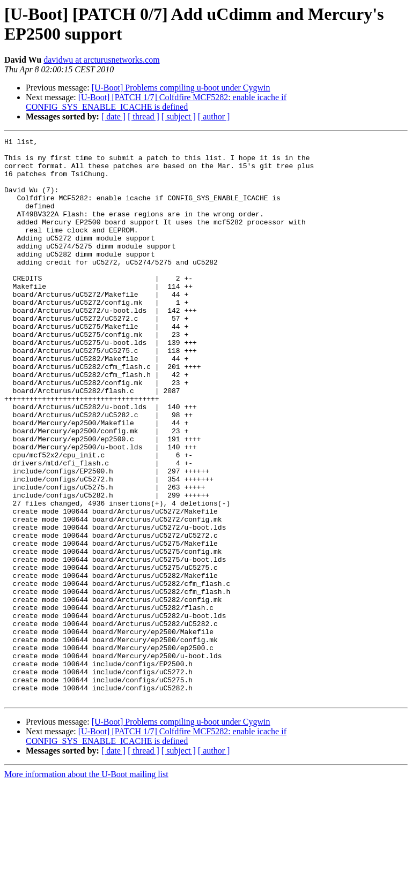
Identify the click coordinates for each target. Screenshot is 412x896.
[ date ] (113, 116)
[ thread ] (143, 116)
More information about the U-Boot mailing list (86, 886)
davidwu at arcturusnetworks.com (101, 59)
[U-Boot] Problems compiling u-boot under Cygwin (181, 87)
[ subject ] (178, 116)
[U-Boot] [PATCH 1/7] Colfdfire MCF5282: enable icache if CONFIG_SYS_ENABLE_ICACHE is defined (156, 102)
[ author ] (214, 116)
